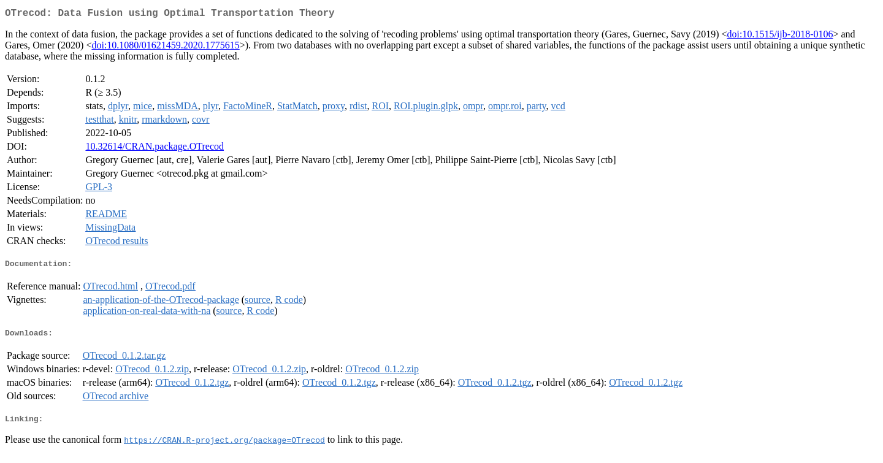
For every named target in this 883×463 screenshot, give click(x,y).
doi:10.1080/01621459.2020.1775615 (165, 47)
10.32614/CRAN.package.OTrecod (154, 148)
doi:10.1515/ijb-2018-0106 (780, 36)
